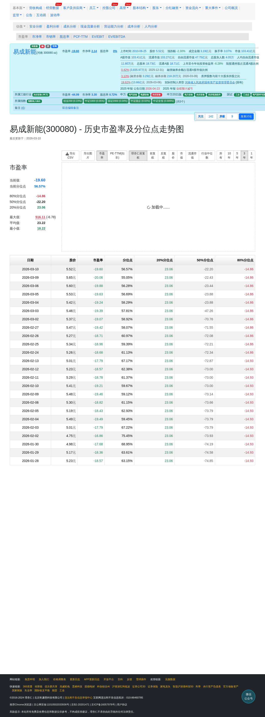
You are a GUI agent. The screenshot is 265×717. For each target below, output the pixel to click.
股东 (155, 8)
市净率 (37, 36)
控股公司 (108, 8)
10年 (229, 155)
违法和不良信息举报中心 (78, 697)
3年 (244, 155)
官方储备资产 (230, 686)
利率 (198, 686)
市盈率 (23, 36)
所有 (220, 155)
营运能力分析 (113, 26)
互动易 (41, 15)
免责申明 (30, 679)
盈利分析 (52, 26)
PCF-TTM (81, 36)
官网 (54, 46)
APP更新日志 (91, 679)
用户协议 (122, 704)
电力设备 (189, 95)
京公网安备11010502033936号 (52, 704)
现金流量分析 (90, 26)
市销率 (51, 36)
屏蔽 (222, 116)
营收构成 (35, 8)
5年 (237, 155)
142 (211, 116)
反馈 (129, 679)
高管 (123, 8)
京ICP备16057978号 (103, 704)
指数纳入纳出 (34, 101)
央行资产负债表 (212, 686)
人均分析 (151, 26)
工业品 (246, 95)
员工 (92, 8)
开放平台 (109, 679)
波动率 (55, 15)
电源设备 (145, 95)
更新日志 (75, 679)
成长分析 (69, 26)
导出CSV (70, 155)
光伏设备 (156, 95)
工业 (237, 95)
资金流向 (191, 8)
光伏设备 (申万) (41, 95)
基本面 (17, 8)
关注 (200, 116)
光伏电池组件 (214, 95)
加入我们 (44, 679)
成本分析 (133, 26)
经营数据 (52, 8)
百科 (120, 679)
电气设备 (133, 95)
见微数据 (170, 679)
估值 (19, 26)
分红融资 (172, 8)
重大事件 (211, 8)
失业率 (28, 690)
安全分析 (35, 26)
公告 (29, 15)
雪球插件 (141, 679)
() (77, 101)
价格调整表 (59, 679)
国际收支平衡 (42, 690)
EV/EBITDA (116, 36)
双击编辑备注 (70, 107)
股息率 (64, 36)
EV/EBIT (98, 36)
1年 (251, 155)
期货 (54, 690)
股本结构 (139, 8)
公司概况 (231, 8)
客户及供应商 (73, 8)
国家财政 (17, 690)
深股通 (34, 46)
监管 (16, 15)
